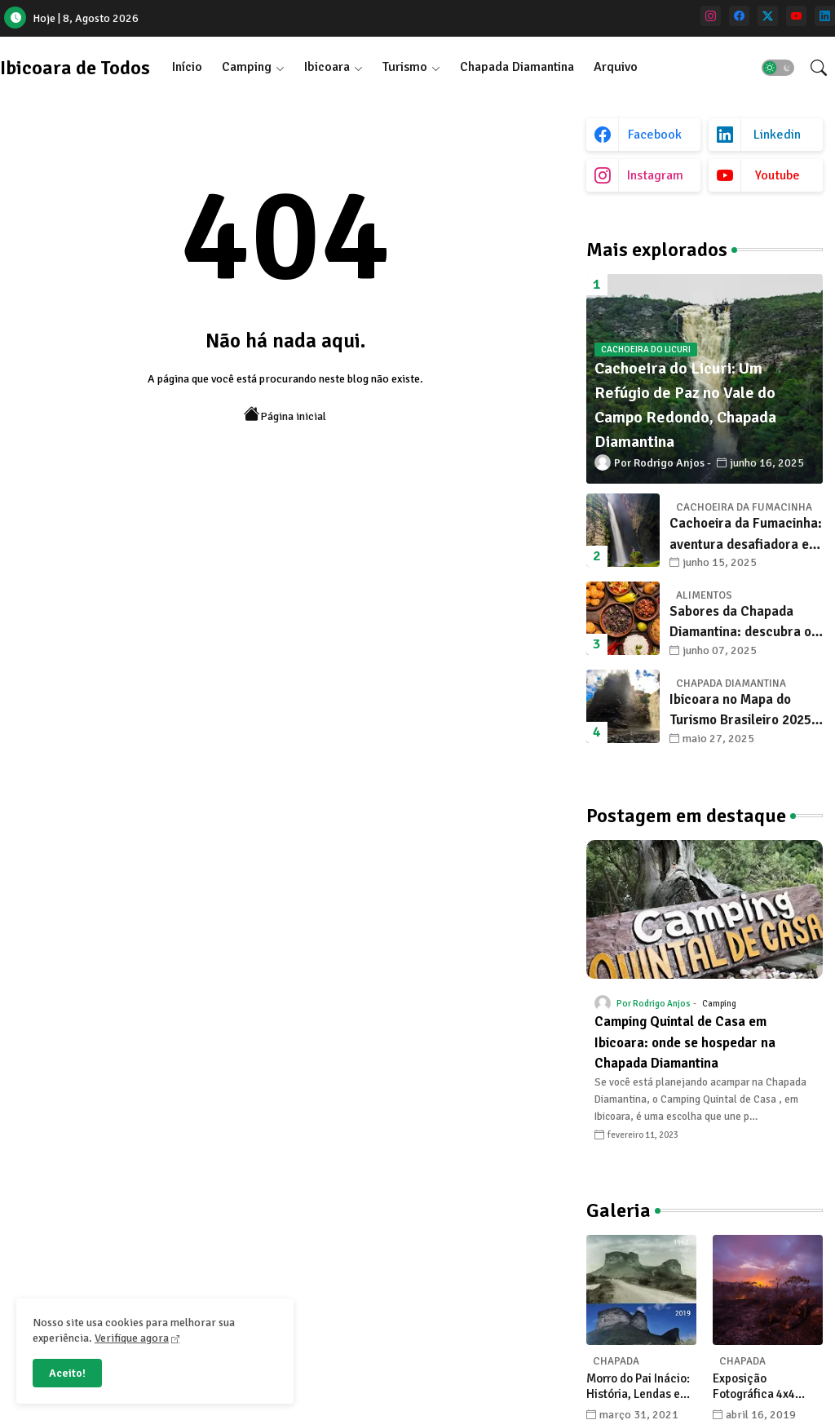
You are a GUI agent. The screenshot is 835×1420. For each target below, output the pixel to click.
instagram (655, 175)
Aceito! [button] (67, 1373)
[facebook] (739, 16)
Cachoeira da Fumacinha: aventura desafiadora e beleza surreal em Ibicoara (745, 535)
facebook (655, 134)
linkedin (777, 134)
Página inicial (285, 415)
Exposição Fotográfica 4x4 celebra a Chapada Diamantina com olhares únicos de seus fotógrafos (762, 1387)
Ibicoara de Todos (75, 67)
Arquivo (616, 67)
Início (187, 67)
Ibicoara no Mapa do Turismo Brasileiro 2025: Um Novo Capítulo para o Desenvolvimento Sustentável (743, 711)
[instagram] (710, 16)
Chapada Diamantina (517, 67)
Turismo (404, 67)
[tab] (187, 67)
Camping (247, 67)
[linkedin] (825, 16)
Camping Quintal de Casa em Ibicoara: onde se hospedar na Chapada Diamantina (684, 1042)
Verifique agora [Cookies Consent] (132, 1338)
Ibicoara (327, 67)
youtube (777, 175)
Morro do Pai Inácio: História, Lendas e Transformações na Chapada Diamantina (641, 1387)
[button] (778, 68)
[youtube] (796, 16)
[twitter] (768, 16)
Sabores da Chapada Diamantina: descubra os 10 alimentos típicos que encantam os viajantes (743, 623)
